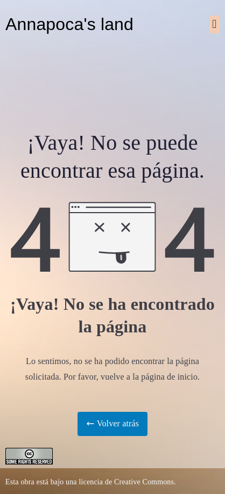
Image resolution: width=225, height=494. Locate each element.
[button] (214, 24)
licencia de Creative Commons (126, 482)
